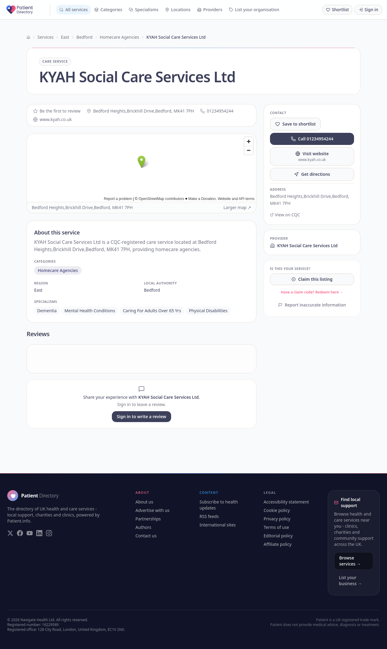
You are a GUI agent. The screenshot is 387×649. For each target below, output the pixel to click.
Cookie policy (277, 510)
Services (45, 37)
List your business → (350, 580)
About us (144, 502)
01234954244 (216, 111)
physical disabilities (208, 310)
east (38, 290)
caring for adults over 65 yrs (152, 310)
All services (73, 9)
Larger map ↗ (237, 207)
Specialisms (143, 9)
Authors (143, 527)
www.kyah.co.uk (52, 119)
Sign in (368, 9)
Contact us (146, 536)
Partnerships (148, 519)
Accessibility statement (286, 502)
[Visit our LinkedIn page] (39, 533)
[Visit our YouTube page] (30, 533)
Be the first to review (56, 111)
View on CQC (285, 215)
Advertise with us (152, 510)
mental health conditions (89, 310)
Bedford (84, 37)
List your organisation (254, 9)
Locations (177, 9)
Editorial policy (278, 536)
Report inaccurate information (312, 305)
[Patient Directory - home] (27, 10)
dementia (47, 310)
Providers (209, 9)
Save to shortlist (295, 124)
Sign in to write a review (141, 416)
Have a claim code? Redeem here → (312, 292)
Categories (108, 9)
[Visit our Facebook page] (20, 533)
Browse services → (350, 561)
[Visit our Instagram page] (49, 533)
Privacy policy (277, 519)
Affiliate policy (277, 544)
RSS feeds (209, 516)
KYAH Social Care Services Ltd (304, 245)
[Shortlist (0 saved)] (337, 10)
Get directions (312, 174)
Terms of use (276, 527)
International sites (218, 525)
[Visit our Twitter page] (10, 533)
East (65, 37)
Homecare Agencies (119, 37)
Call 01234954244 (312, 139)
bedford (152, 290)
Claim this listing (311, 279)
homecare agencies (58, 270)
